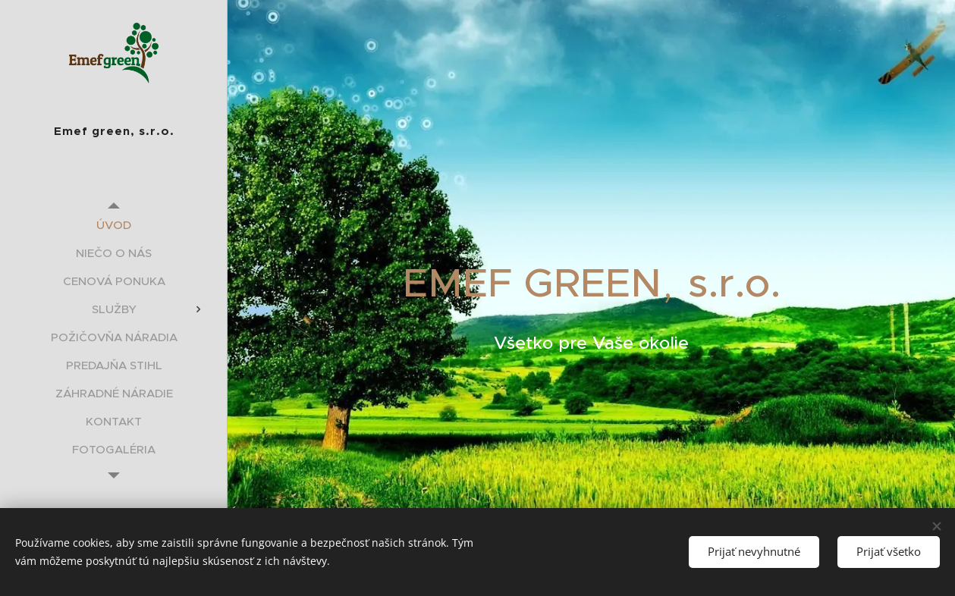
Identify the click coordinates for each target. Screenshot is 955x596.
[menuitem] (114, 225)
